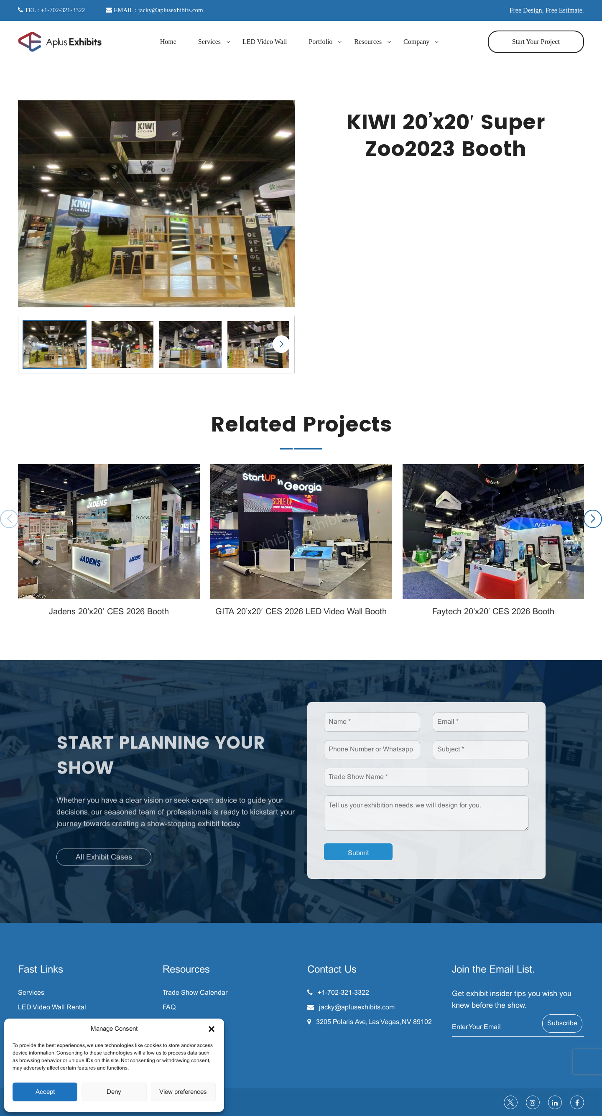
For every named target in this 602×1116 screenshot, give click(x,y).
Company (416, 41)
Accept (45, 1092)
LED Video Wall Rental (52, 1007)
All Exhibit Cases (104, 861)
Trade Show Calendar (195, 993)
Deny (114, 1092)
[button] (211, 1029)
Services (209, 41)
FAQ (169, 1007)
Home (168, 41)
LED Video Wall (264, 41)
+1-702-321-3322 (343, 993)
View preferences (183, 1092)
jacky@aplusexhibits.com (357, 1007)
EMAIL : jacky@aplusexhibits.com (154, 10)
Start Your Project (536, 41)
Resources (368, 41)
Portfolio (320, 41)
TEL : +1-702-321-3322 (51, 10)
